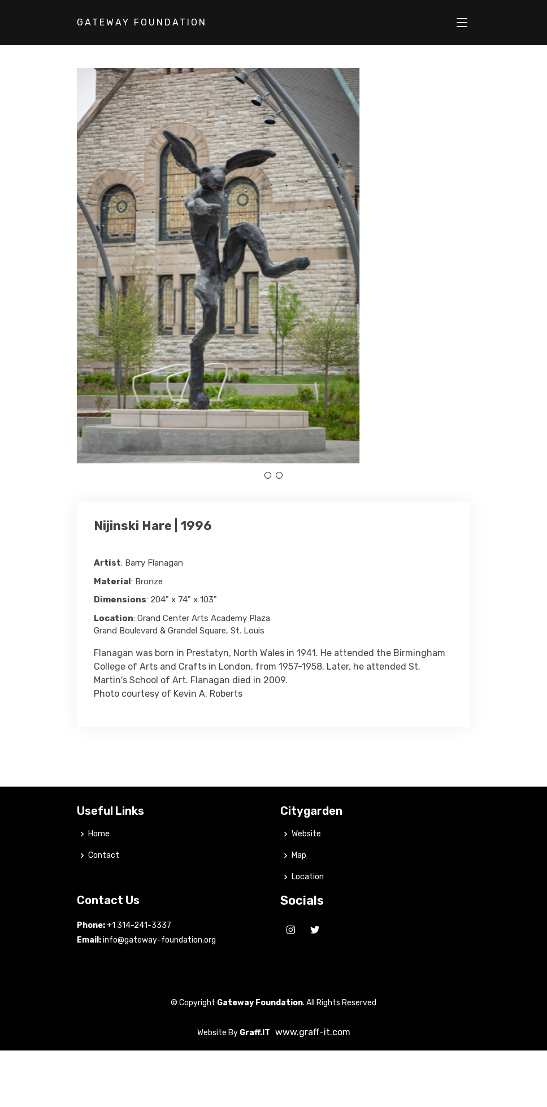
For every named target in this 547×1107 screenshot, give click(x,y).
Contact (103, 880)
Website (306, 859)
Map (299, 880)
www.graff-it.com (312, 1057)
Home (99, 859)
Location (308, 902)
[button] (267, 475)
